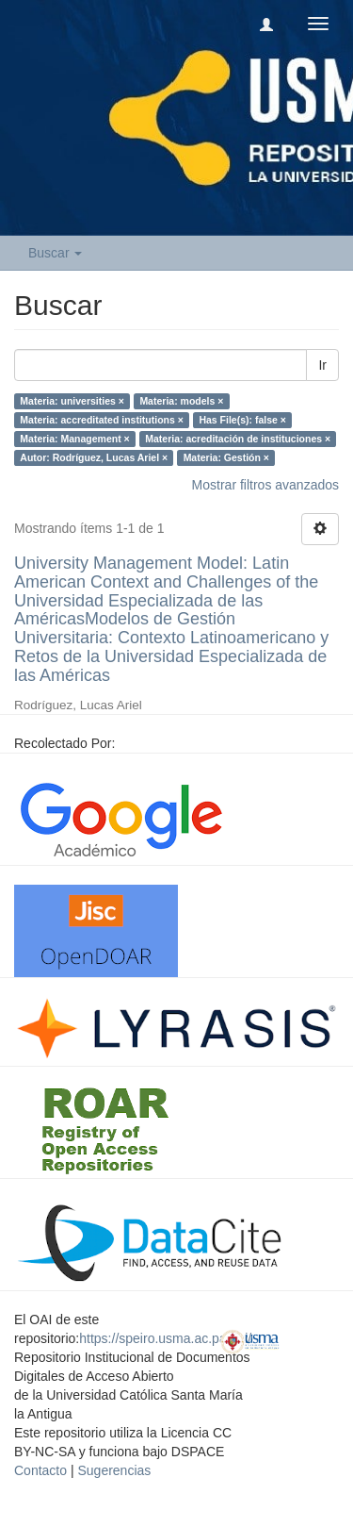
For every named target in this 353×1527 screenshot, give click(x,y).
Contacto (40, 1470)
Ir (322, 365)
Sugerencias (114, 1470)
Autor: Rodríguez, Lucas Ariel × (94, 457)
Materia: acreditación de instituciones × (237, 438)
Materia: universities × (72, 401)
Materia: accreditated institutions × (102, 419)
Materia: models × (181, 401)
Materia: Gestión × (226, 457)
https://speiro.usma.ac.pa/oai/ (165, 1338)
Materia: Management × (74, 438)
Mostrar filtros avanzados (265, 484)
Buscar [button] (55, 252)
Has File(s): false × (242, 419)
